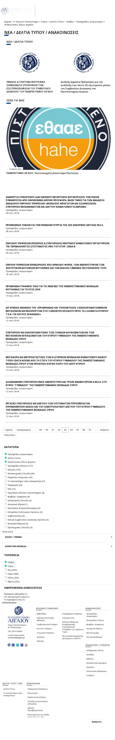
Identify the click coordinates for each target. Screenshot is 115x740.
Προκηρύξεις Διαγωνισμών (89, 21)
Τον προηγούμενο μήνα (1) (16, 596)
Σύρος (44, 21)
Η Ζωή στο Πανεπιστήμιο (26, 21)
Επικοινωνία (32, 693)
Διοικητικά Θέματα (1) (18, 504)
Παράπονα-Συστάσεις (36, 697)
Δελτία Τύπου (57, 21)
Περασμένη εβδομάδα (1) (15, 594)
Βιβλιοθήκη (41, 614)
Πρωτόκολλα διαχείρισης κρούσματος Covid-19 (72, 637)
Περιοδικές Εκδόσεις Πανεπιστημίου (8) (26, 492)
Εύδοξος (40, 641)
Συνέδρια (90, 675)
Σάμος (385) (13, 573)
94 (71, 429)
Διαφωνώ (97, 721)
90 (47, 429)
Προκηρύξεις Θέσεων (95, 620)
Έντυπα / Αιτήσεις (44, 628)
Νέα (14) (11, 489)
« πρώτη (8, 429)
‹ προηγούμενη (23, 429)
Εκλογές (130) (14, 469)
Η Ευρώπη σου (68, 618)
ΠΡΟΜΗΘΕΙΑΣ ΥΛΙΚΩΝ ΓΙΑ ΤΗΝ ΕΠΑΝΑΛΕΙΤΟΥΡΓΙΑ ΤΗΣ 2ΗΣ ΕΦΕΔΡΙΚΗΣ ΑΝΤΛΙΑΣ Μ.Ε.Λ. (54, 225)
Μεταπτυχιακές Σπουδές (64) (21, 473)
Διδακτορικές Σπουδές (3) (20, 500)
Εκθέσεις (90, 659)
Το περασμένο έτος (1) (14, 599)
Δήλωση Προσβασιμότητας (35, 709)
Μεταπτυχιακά (92, 633)
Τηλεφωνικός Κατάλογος (37, 689)
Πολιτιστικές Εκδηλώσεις (96, 671)
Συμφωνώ (84, 721)
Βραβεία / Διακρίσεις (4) (19, 496)
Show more (7, 531)
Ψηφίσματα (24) (15, 485)
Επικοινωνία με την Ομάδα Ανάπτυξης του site (38, 715)
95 (77, 429)
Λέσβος (70, 21)
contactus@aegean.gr (17, 638)
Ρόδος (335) (13, 577)
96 (83, 429)
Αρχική (7, 21)
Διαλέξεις (90, 654)
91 (53, 429)
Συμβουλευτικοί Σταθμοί (47, 624)
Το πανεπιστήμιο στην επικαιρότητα (12, 694)
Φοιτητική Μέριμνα (94, 637)
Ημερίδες (90, 667)
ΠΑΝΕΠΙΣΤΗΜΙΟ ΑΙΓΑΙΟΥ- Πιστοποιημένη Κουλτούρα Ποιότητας (42, 173)
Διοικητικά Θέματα (94, 628)
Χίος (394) (12, 570)
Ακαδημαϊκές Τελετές (95, 650)
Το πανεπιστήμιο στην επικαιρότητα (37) (26, 481)
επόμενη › (105, 429)
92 (59, 429)
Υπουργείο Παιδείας (45, 633)
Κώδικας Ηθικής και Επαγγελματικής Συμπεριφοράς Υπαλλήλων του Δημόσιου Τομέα (73, 627)
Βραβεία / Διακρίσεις (95, 624)
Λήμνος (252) (14, 581)
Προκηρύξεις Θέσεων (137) (20, 465)
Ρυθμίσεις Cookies (21, 737)
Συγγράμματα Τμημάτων (72, 614)
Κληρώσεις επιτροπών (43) (20, 477)
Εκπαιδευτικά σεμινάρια (96, 663)
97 (90, 429)
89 (40, 429)
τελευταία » (10, 434)
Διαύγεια (40, 637)
